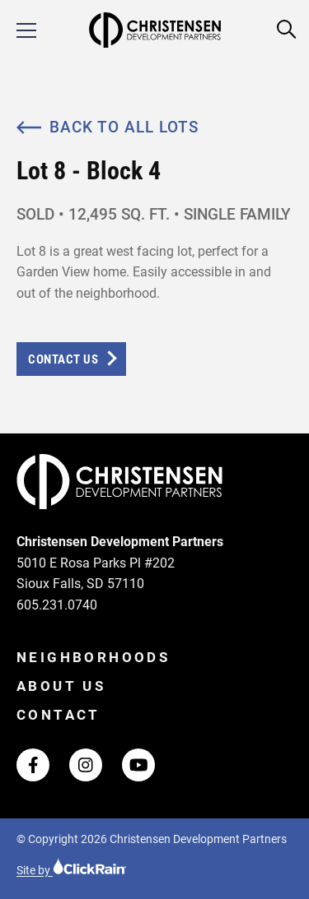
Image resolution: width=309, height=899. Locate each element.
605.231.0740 (56, 605)
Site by (71, 870)
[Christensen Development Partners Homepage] (154, 30)
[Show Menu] (26, 30)
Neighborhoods (93, 657)
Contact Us (63, 359)
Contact (58, 715)
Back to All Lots (107, 127)
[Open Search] (287, 30)
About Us (60, 686)
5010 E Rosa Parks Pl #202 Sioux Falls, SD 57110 (95, 573)
